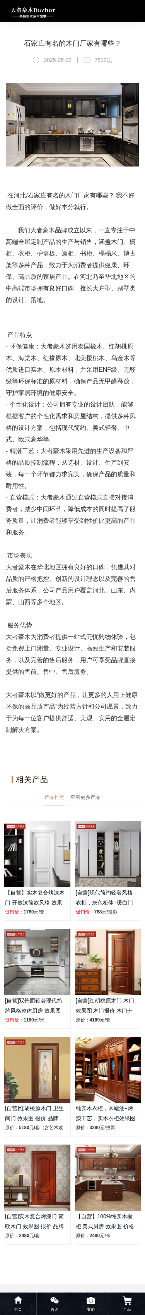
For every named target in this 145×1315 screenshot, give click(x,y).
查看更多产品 (85, 797)
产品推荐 (54, 797)
